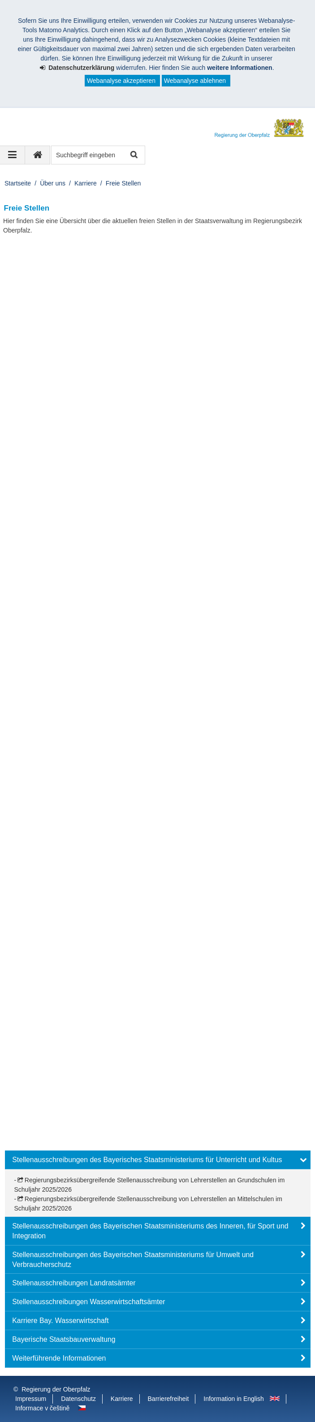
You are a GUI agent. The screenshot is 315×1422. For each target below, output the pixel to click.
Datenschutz (78, 1398)
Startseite (17, 183)
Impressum (30, 1398)
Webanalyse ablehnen (195, 80)
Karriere (85, 183)
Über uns (52, 183)
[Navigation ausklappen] (12, 155)
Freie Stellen (123, 183)
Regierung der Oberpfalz (56, 1389)
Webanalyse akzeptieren (121, 80)
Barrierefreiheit (168, 1398)
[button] (157, 1160)
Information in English (233, 1398)
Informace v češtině (42, 1408)
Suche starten (133, 155)
